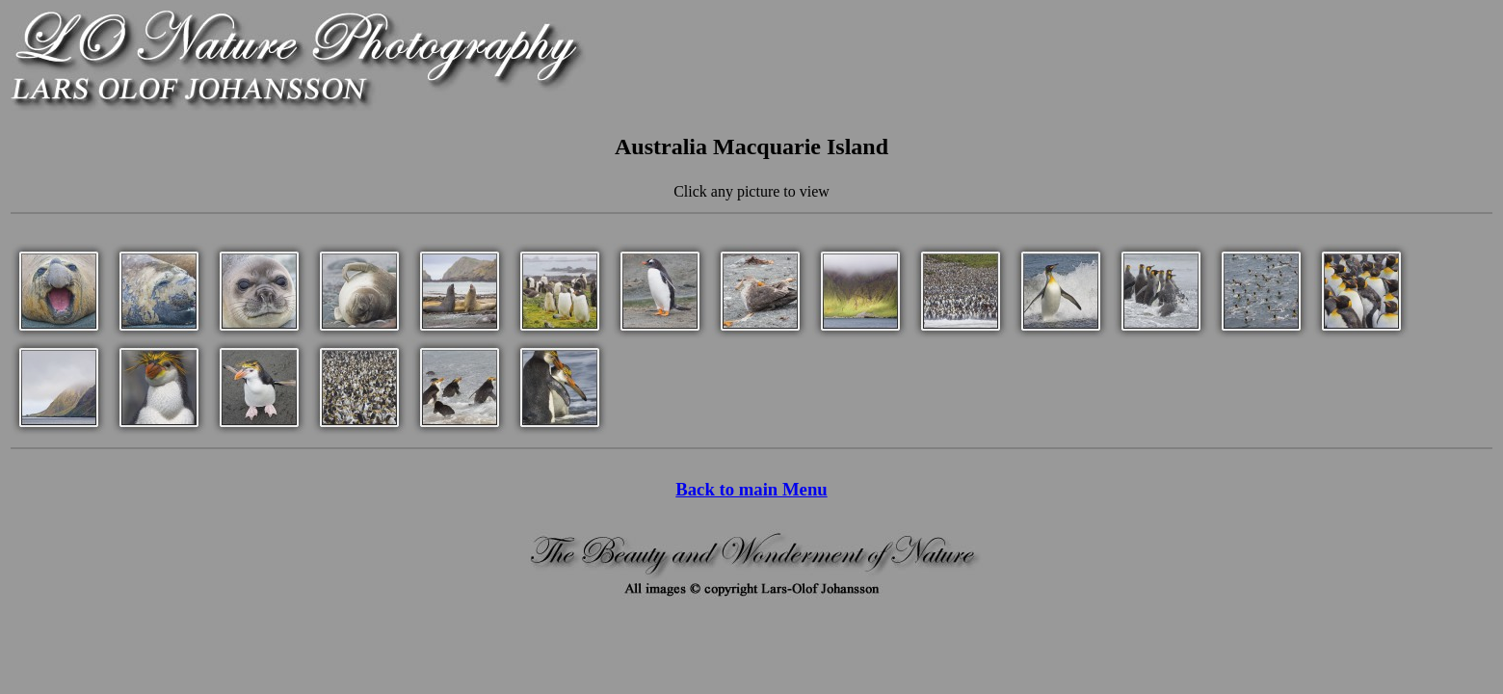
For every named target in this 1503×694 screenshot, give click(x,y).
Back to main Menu (751, 489)
